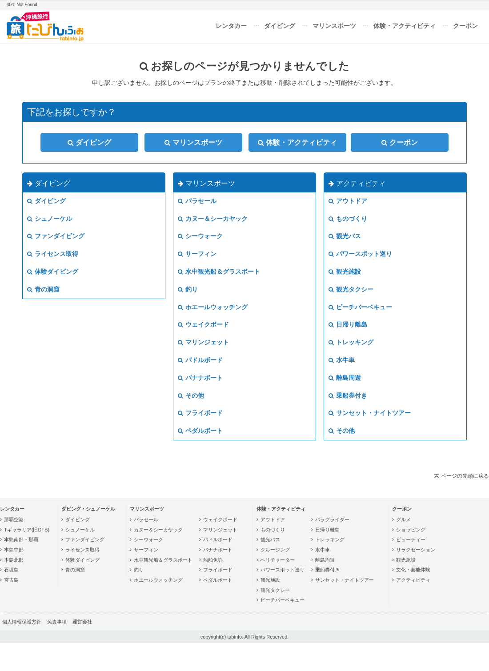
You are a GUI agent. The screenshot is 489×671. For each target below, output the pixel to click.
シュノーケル (49, 218)
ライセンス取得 (52, 253)
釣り (188, 289)
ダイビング (279, 25)
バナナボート (200, 377)
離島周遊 (345, 377)
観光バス (345, 236)
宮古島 (11, 580)
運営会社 (82, 621)
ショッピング (410, 529)
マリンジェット (203, 342)
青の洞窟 (43, 289)
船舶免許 (213, 560)
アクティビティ (357, 183)
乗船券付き (348, 395)
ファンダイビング (55, 236)
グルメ (403, 519)
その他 (191, 395)
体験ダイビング (52, 271)
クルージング (275, 549)
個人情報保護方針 (21, 621)
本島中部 (14, 549)
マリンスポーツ (334, 25)
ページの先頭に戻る (465, 476)
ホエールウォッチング (213, 307)
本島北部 (14, 560)
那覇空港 (14, 519)
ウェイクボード (203, 324)
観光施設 (345, 271)
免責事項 (57, 621)
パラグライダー (332, 519)
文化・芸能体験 (413, 569)
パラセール (197, 200)
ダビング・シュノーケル (88, 508)
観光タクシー (351, 289)
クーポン (465, 25)
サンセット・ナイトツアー (370, 412)
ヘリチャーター (278, 560)
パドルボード (200, 359)
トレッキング (351, 342)
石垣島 (11, 569)
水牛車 (342, 359)
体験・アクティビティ (404, 25)
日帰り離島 (348, 324)
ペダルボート (200, 430)
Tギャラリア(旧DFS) (26, 529)
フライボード (200, 412)
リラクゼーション (415, 549)
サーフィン (197, 253)
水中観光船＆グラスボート (219, 271)
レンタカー (231, 25)
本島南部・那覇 (21, 539)
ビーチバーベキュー (360, 307)
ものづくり (348, 218)
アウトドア (348, 200)
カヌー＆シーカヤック (213, 218)
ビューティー (410, 539)
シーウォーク (200, 236)
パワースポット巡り (360, 253)
